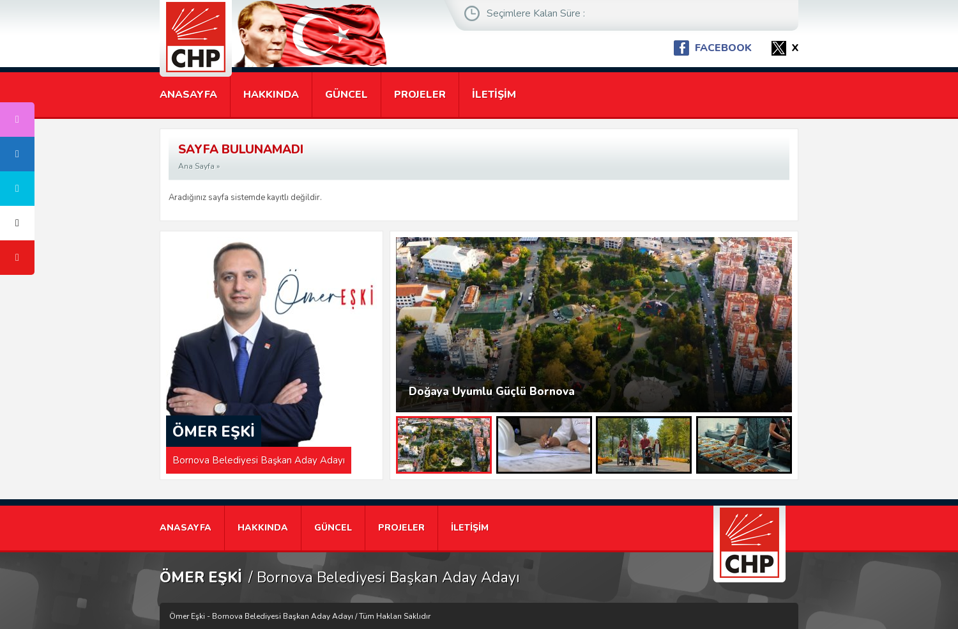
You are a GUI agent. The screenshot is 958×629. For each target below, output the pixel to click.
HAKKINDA (271, 95)
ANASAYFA (188, 95)
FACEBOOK (723, 48)
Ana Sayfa (196, 166)
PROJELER (420, 95)
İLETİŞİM (494, 95)
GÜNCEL (346, 95)
